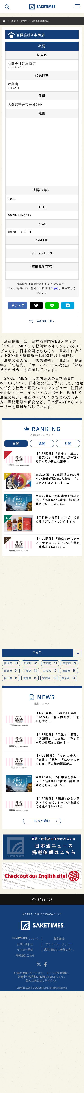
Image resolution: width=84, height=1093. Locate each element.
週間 (42, 443)
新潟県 (11, 663)
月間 (68, 443)
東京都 (70, 663)
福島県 (69, 670)
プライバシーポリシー (58, 944)
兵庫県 (31, 663)
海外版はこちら (25, 955)
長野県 (11, 670)
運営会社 (59, 938)
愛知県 (30, 678)
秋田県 (10, 678)
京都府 (50, 663)
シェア (18, 305)
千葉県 (30, 670)
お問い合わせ (25, 944)
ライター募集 (25, 949)
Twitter (39, 964)
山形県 (49, 670)
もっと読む (42, 820)
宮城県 (49, 678)
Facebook (45, 964)
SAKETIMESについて (25, 938)
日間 (16, 443)
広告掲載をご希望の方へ (59, 949)
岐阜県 (68, 678)
